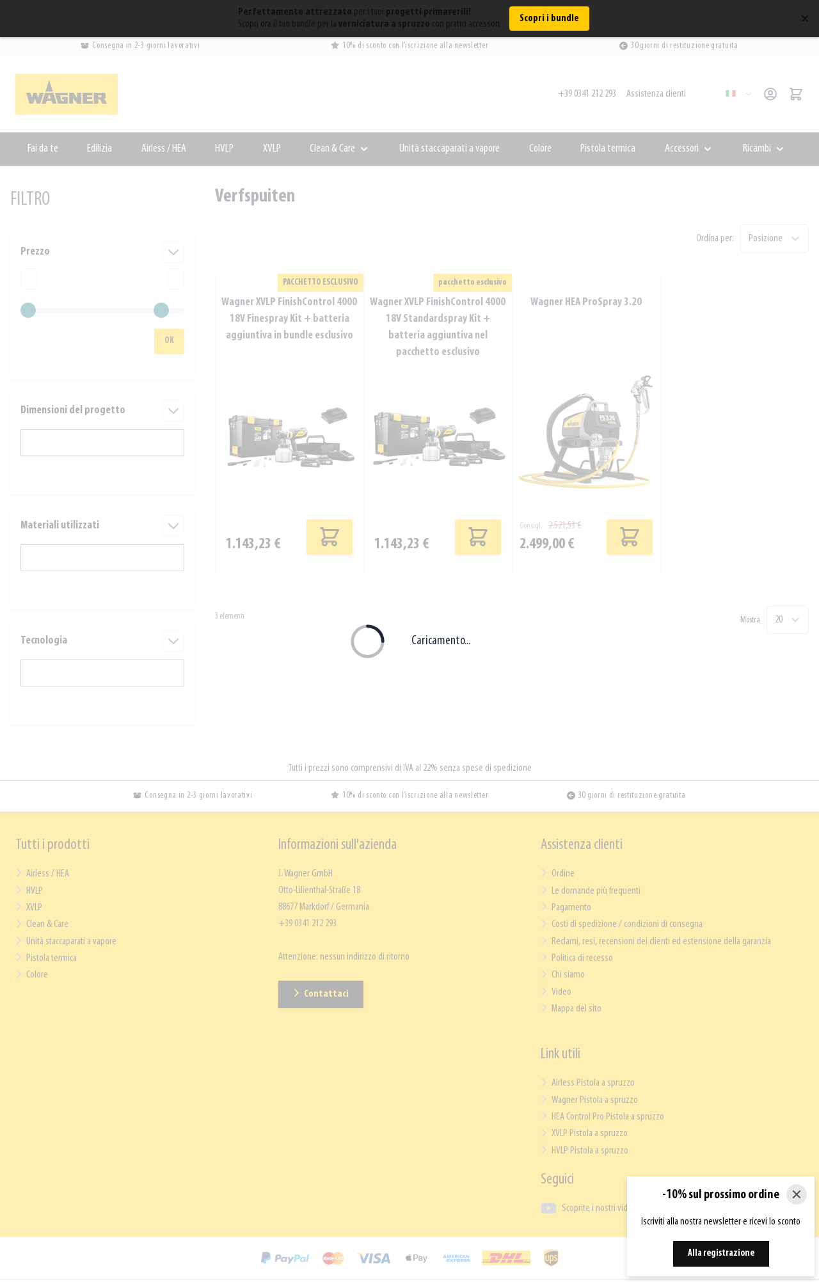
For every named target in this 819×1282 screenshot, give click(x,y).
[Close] (796, 1194)
